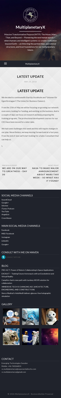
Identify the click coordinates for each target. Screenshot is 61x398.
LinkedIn (5, 241)
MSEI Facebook (8, 233)
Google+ (5, 203)
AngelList (5, 214)
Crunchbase (6, 218)
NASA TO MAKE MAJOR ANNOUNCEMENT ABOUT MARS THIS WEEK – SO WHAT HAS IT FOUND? (45, 174)
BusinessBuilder (38, 394)
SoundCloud (7, 200)
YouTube (5, 211)
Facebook (5, 230)
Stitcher (5, 205)
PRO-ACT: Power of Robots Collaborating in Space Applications (28, 270)
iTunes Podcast (8, 208)
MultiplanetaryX (32, 64)
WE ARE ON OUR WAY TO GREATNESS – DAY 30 (14, 171)
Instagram (6, 237)
